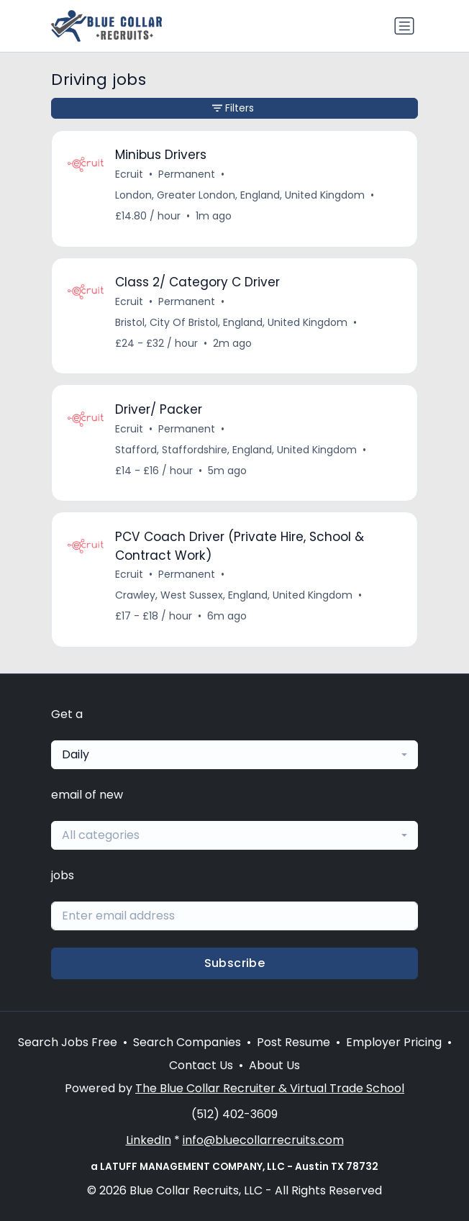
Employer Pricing (394, 1042)
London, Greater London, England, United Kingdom (240, 195)
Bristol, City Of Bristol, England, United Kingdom (231, 322)
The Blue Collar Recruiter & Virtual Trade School (269, 1088)
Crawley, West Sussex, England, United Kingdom (233, 595)
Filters (233, 108)
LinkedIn (148, 1140)
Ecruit (129, 174)
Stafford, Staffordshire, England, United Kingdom (236, 449)
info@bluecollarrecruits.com (263, 1140)
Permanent (186, 174)
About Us (274, 1065)
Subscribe (234, 963)
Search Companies (187, 1042)
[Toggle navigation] (404, 26)
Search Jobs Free (67, 1042)
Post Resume (293, 1042)
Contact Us (201, 1065)
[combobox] (234, 754)
